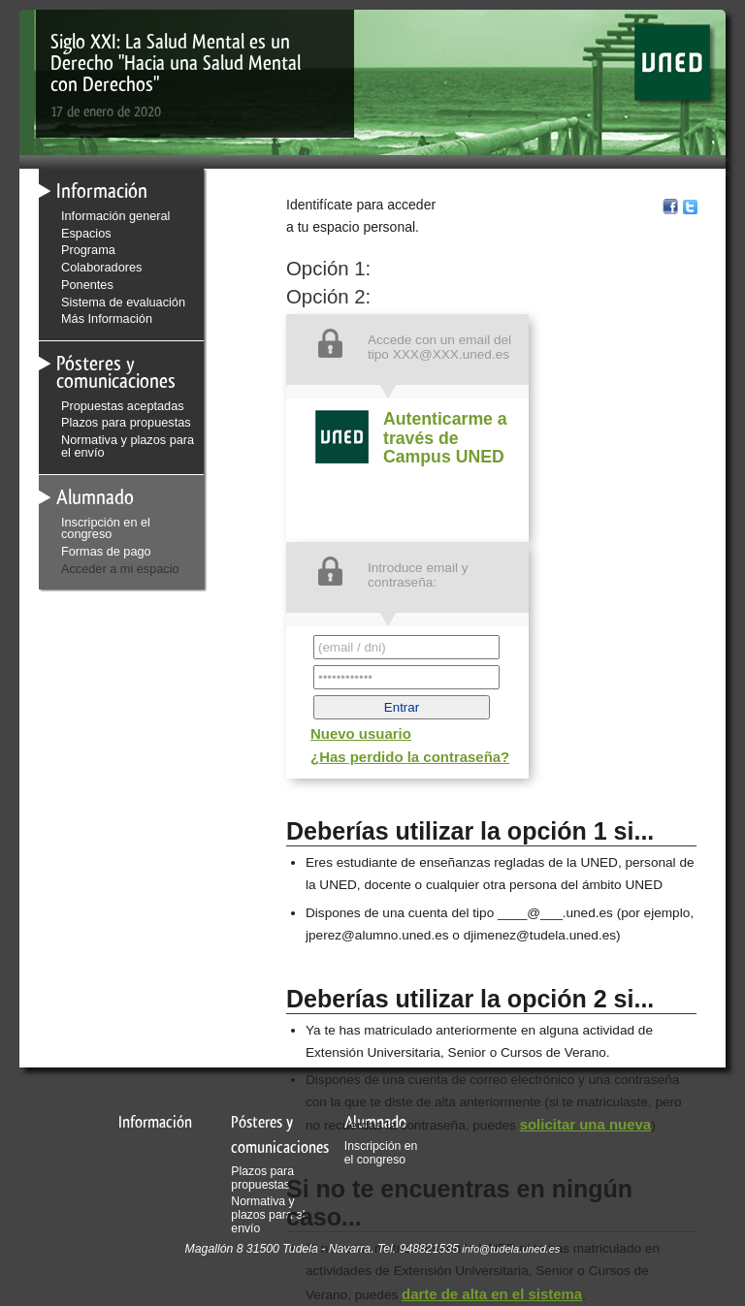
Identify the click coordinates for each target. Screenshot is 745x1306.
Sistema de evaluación (123, 302)
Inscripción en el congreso (105, 528)
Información (101, 190)
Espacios (86, 233)
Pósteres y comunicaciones (116, 372)
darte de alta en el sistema (492, 1294)
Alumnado (95, 497)
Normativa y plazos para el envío (127, 446)
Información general (115, 215)
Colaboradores (101, 267)
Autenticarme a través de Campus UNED (445, 437)
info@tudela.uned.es (511, 1249)
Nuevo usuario (360, 733)
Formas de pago (106, 551)
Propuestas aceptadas (122, 405)
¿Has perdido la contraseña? (409, 757)
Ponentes (87, 284)
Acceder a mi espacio (120, 568)
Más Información (106, 318)
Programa (88, 249)
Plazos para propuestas (126, 422)
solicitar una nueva (585, 1124)
